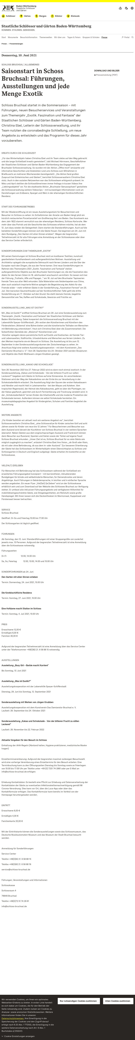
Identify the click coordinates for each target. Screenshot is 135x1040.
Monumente (13, 37)
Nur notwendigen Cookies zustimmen (78, 1001)
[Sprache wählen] (132, 8)
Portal (125, 37)
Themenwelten (45, 37)
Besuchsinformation (28, 37)
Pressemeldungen (16, 44)
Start (4, 37)
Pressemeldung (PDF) (106, 75)
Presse (104, 37)
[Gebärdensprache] (126, 8)
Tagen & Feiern (73, 37)
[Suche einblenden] (132, 37)
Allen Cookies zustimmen (117, 1001)
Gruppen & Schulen (91, 37)
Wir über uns (59, 37)
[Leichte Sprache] (120, 8)
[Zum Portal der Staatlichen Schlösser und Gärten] (19, 8)
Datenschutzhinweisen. (13, 1018)
